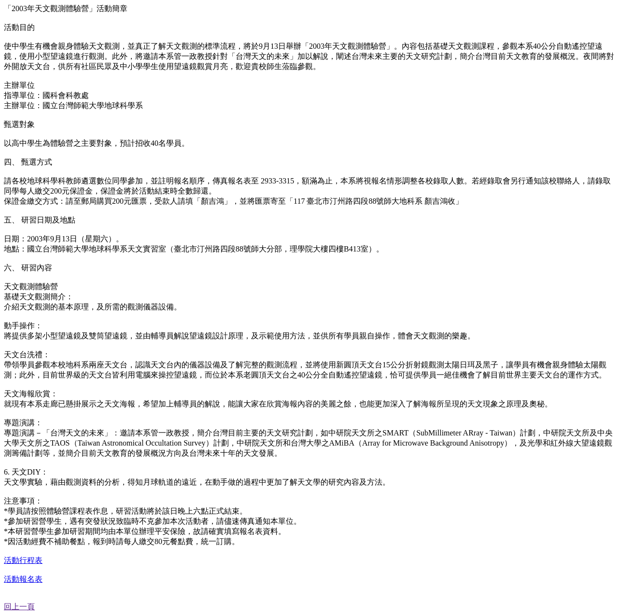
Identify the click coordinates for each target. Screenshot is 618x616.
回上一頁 (19, 606)
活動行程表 (23, 560)
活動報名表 (23, 579)
